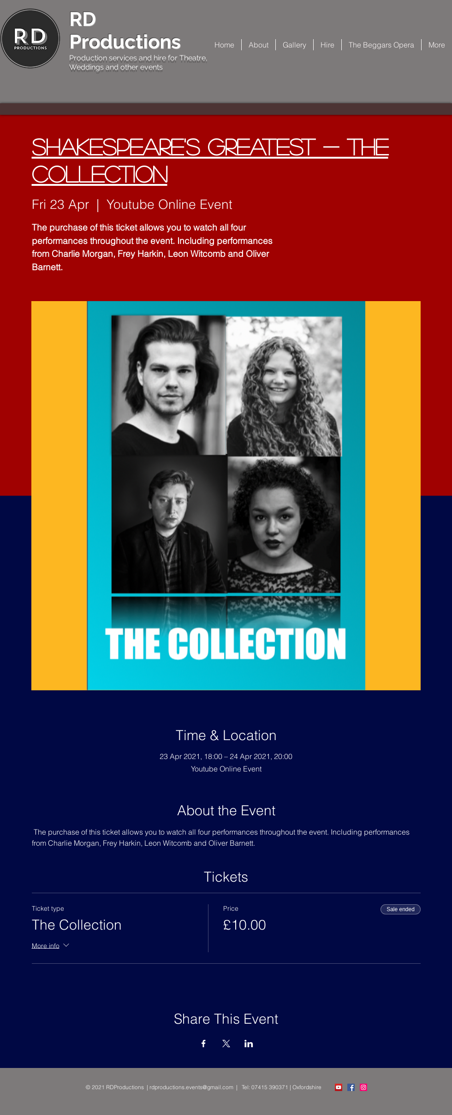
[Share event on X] (226, 1043)
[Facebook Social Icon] (351, 1087)
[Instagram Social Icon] (363, 1087)
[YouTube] (338, 1087)
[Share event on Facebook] (203, 1043)
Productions (125, 41)
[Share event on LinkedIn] (248, 1043)
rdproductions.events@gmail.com (191, 1087)
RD (82, 19)
